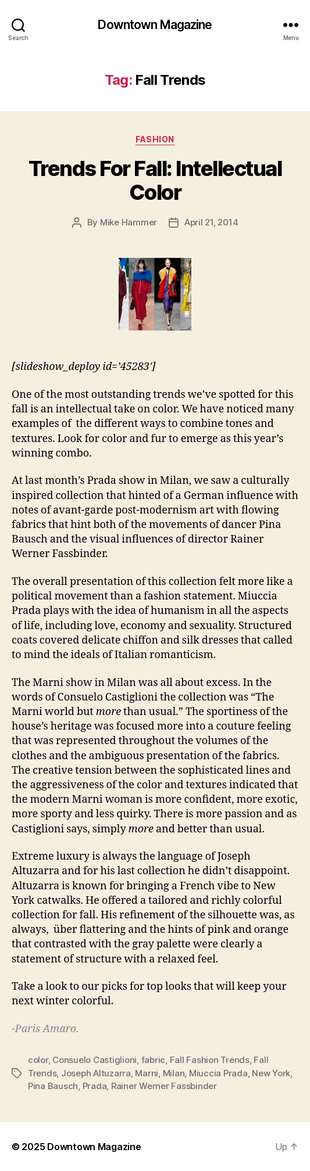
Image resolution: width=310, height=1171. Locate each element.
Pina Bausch (53, 1085)
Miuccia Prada (218, 1073)
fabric (153, 1059)
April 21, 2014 (211, 222)
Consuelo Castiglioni (94, 1059)
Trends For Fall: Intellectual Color (155, 180)
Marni (146, 1073)
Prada (95, 1085)
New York (271, 1073)
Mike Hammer (128, 222)
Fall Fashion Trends (210, 1059)
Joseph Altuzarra (96, 1073)
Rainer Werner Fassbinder (164, 1085)
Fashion (155, 139)
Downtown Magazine (155, 25)
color (38, 1059)
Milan (174, 1073)
